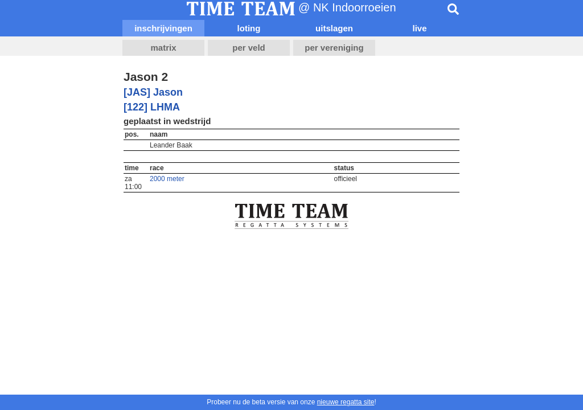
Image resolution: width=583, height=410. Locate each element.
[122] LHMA (152, 107)
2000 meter (167, 179)
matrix (163, 47)
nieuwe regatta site (346, 402)
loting (249, 28)
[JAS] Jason (153, 92)
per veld (248, 47)
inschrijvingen (163, 28)
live (419, 28)
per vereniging (334, 47)
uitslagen (334, 28)
